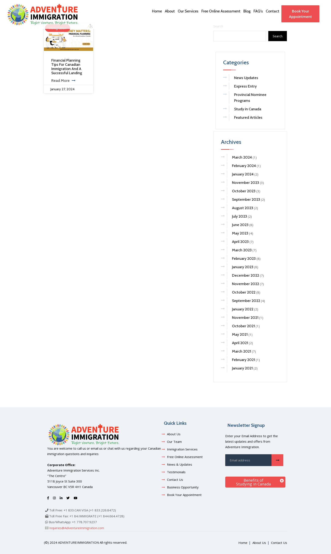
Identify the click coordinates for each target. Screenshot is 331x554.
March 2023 (242, 250)
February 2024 (244, 165)
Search (277, 36)
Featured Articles (248, 117)
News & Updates (179, 464)
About (170, 11)
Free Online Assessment (220, 11)
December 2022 (245, 275)
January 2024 (243, 174)
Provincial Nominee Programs (250, 97)
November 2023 (245, 182)
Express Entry (245, 86)
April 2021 (240, 343)
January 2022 (242, 309)
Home (157, 11)
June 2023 (240, 224)
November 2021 (245, 317)
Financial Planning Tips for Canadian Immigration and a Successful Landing (66, 66)
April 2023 (240, 241)
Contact (272, 11)
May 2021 (240, 334)
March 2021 (241, 351)
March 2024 (242, 157)
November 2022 (245, 284)
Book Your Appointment (300, 14)
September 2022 (246, 300)
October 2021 (243, 326)
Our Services (188, 11)
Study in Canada (247, 109)
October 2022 (243, 292)
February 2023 (244, 258)
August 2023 (242, 208)
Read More (63, 80)
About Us (173, 434)
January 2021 (242, 368)
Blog (247, 11)
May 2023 (240, 233)
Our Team (174, 441)
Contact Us (175, 479)
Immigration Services (182, 449)
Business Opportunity (183, 487)
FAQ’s (258, 11)
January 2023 (242, 267)
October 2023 (243, 191)
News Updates (246, 77)
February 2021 (243, 359)
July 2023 (239, 216)
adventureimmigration (78, 542)
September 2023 (246, 199)
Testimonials (176, 472)
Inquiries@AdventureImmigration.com (76, 528)
